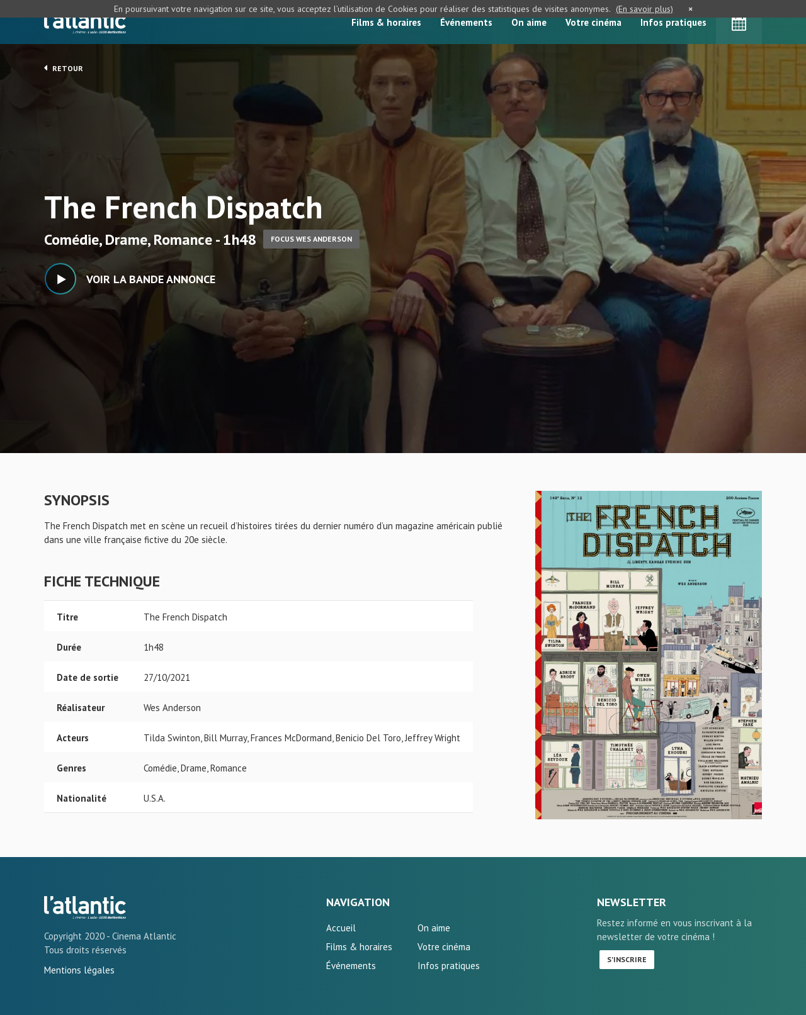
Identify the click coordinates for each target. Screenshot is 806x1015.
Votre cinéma (593, 22)
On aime (529, 22)
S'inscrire (627, 959)
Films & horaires (386, 22)
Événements (466, 22)
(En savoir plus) (644, 8)
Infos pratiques (673, 22)
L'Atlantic (85, 22)
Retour (63, 68)
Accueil (341, 928)
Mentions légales (79, 970)
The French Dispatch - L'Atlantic (85, 907)
